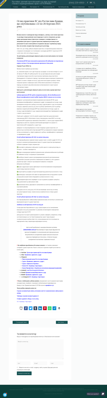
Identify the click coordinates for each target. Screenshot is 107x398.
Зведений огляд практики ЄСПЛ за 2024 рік (30, 204)
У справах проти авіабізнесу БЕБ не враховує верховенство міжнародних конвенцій (86, 70)
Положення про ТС (48, 7)
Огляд (40, 29)
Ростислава (59, 29)
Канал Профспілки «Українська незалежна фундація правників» (42, 268)
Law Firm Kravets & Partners (35, 270)
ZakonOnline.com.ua (29, 229)
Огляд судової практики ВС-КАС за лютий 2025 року (33, 137)
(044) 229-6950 (76, 2)
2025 (27, 29)
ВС (34, 29)
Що (17, 30)
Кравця (37, 29)
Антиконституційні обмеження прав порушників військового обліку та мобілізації (86, 78)
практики (52, 29)
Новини (24, 7)
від (33, 29)
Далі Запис (62, 322)
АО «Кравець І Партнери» (24, 301)
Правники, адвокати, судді (33, 254)
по (48, 29)
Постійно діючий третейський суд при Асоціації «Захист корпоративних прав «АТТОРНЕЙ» (34, 2)
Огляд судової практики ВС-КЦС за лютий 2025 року (33, 197)
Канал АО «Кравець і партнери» (32, 266)
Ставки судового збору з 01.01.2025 (28, 299)
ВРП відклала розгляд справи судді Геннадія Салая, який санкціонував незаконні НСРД (86, 86)
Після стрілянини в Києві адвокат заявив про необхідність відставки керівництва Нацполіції (85, 102)
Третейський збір (63, 7)
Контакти (91, 7)
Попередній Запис (21, 322)
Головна (15, 7)
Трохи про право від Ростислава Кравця (39, 252)
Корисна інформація (78, 7)
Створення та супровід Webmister (53, 393)
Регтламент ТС (34, 7)
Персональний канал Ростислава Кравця (35, 259)
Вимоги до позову (81, 30)
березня (30, 29)
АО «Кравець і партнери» (37, 277)
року (56, 29)
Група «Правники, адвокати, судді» (33, 261)
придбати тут (50, 285)
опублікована (45, 29)
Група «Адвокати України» (30, 263)
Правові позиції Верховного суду (36, 272)
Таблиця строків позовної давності (28, 296)
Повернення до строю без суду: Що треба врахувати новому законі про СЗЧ (86, 94)
